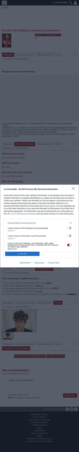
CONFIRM (22, 254)
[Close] (74, 189)
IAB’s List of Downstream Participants (21, 214)
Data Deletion (25, 263)
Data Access (39, 263)
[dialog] (39, 226)
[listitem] (39, 223)
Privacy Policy (53, 263)
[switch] (69, 228)
